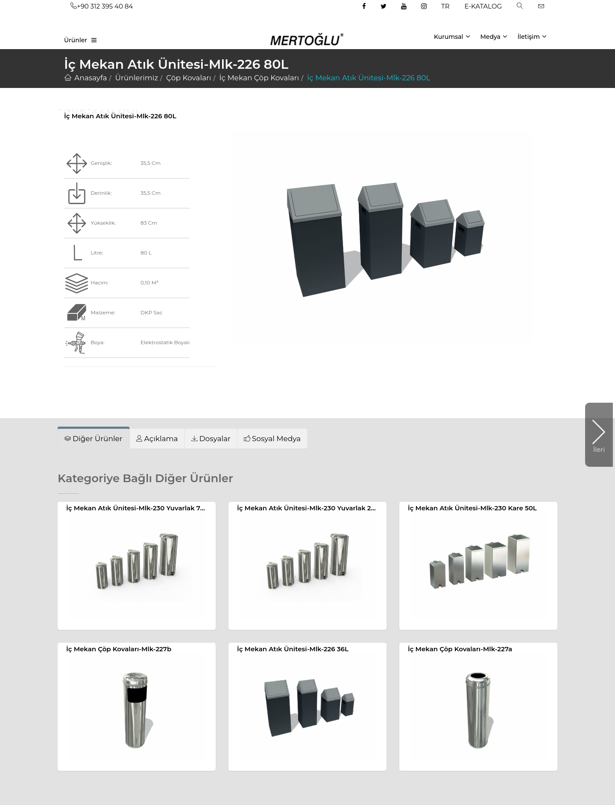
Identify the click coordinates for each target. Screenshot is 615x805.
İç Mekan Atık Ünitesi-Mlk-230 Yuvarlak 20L (308, 508)
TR (445, 6)
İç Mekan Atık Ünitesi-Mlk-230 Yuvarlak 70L (137, 508)
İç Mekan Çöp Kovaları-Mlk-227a (460, 649)
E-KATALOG (483, 6)
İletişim (532, 36)
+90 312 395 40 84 (101, 6)
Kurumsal (452, 36)
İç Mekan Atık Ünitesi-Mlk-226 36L (292, 649)
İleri (595, 435)
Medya (493, 36)
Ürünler (75, 40)
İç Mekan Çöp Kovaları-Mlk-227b (118, 649)
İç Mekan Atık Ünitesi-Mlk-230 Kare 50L (472, 508)
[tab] (93, 438)
